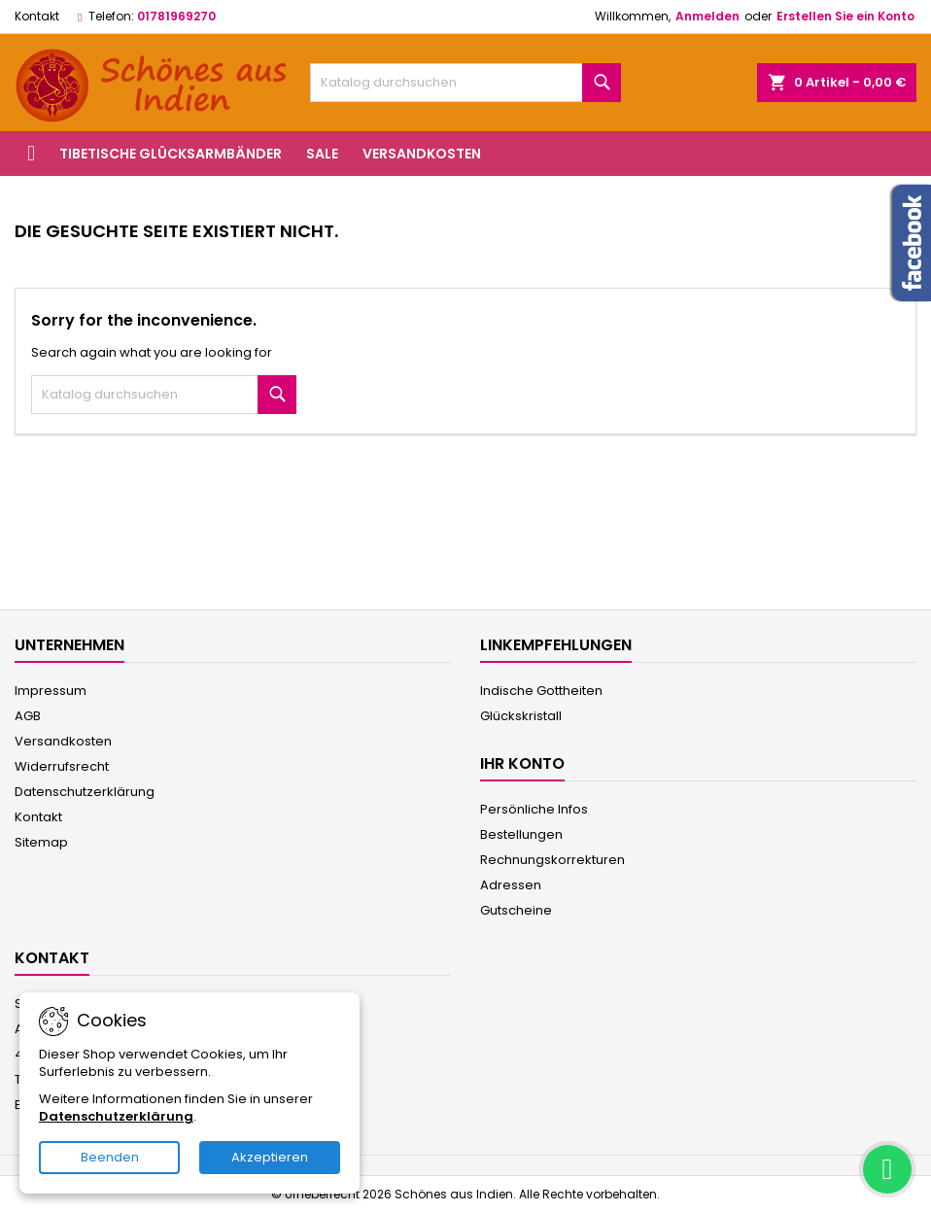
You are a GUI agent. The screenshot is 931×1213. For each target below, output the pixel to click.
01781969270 (176, 16)
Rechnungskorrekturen (552, 859)
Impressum (50, 690)
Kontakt (37, 16)
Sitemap (41, 842)
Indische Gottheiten (541, 690)
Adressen (510, 885)
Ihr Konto (522, 763)
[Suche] (465, 82)
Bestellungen (521, 834)
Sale (322, 153)
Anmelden (707, 16)
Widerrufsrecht (62, 766)
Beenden (110, 1157)
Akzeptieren (269, 1157)
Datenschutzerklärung (85, 791)
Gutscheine (516, 910)
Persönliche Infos (534, 809)
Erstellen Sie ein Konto (845, 16)
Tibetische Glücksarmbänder (170, 153)
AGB (28, 716)
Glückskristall (521, 716)
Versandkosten (421, 153)
